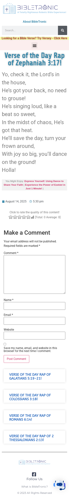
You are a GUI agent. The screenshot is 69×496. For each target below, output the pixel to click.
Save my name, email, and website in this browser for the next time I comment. (30, 350)
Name (8, 300)
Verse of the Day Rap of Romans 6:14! (30, 418)
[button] (34, 45)
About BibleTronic (34, 21)
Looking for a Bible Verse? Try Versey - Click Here (34, 38)
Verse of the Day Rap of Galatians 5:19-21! (30, 377)
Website (9, 329)
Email (8, 314)
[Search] (62, 30)
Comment (11, 253)
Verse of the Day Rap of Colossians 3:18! (30, 397)
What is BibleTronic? (34, 486)
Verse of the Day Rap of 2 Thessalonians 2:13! (31, 438)
